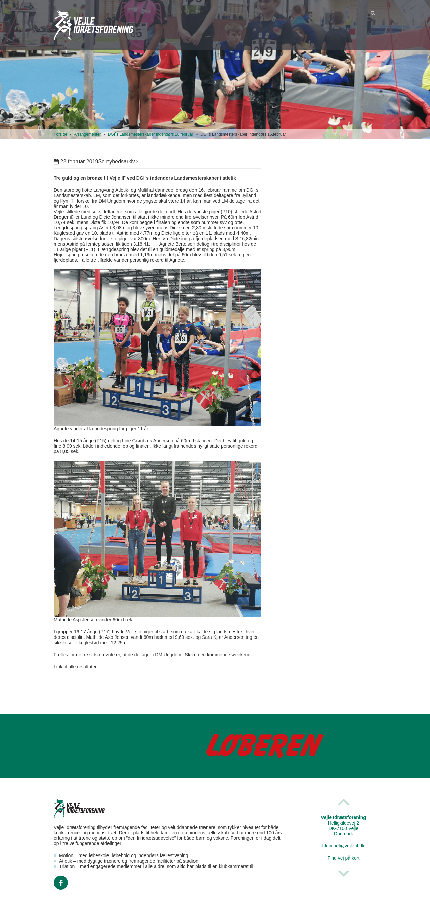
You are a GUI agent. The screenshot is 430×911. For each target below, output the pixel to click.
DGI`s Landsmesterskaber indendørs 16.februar (151, 134)
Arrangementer (87, 134)
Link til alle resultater (75, 666)
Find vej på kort (344, 858)
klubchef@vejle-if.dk (343, 845)
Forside (60, 134)
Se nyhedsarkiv (118, 162)
